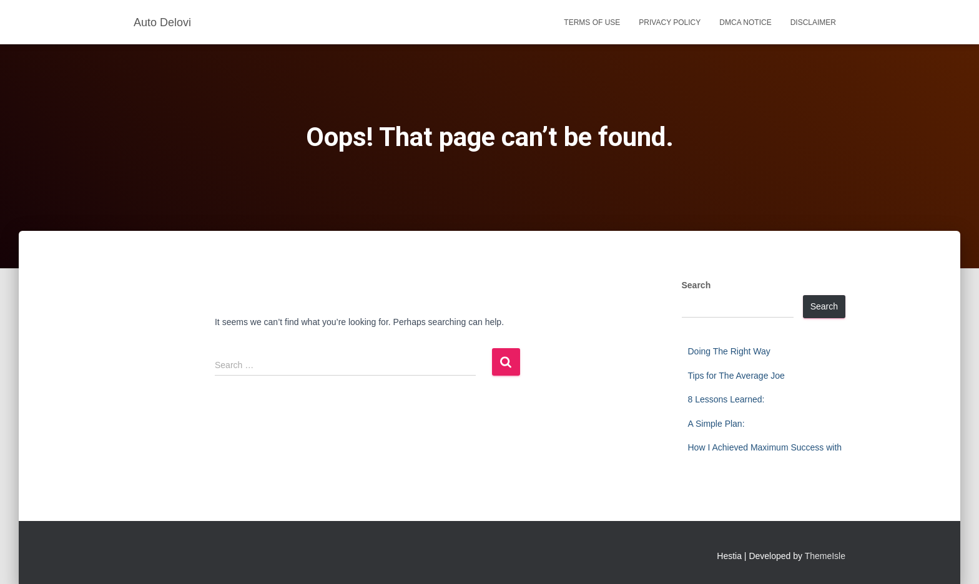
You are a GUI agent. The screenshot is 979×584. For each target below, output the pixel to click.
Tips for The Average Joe (736, 376)
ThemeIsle (825, 556)
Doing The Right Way (729, 351)
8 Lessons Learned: (726, 399)
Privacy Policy (670, 22)
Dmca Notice (745, 22)
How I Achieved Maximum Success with (765, 447)
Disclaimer (813, 22)
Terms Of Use (592, 22)
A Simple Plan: (716, 424)
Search (696, 285)
